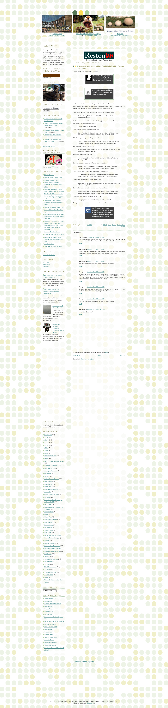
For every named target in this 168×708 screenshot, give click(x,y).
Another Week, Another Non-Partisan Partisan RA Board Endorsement (51, 291)
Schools (46, 556)
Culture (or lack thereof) (51, 479)
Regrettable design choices (52, 535)
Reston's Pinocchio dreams (52, 548)
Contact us (90, 703)
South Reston (48, 561)
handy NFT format (52, 167)
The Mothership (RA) (50, 598)
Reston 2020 (48, 601)
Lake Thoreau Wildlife (50, 626)
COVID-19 (47, 473)
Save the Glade (49, 640)
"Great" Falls (48, 434)
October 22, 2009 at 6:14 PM (95, 287)
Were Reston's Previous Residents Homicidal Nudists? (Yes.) (53, 184)
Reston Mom (48, 632)
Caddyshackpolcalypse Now (52, 465)
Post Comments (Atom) (88, 359)
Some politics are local (51, 559)
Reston (114, 225)
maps (46, 514)
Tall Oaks (47, 564)
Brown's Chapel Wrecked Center (54, 461)
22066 (46, 450)
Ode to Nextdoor (49, 244)
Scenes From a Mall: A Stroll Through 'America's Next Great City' (53, 239)
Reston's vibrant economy (52, 551)
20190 (105, 225)
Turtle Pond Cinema (50, 645)
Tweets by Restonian (49, 255)
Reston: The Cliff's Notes (51, 180)
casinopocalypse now (50, 471)
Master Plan (48, 517)
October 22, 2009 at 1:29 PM (95, 272)
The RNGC (88, 33)
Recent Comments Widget (49, 146)
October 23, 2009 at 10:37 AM (96, 309)
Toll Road (47, 569)
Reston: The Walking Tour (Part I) (54, 207)
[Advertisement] (85, 9)
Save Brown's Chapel (50, 637)
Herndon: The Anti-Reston (52, 232)
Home (99, 355)
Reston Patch (48, 609)
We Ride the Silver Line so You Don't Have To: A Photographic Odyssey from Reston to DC (53, 196)
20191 (46, 442)
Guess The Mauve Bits (51, 494)
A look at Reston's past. (57, 34)
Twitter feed (46, 264)
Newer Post (76, 355)
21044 (46, 448)
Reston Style (48, 629)
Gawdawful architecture (51, 489)
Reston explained (49, 543)
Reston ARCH (48, 611)
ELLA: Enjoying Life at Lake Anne (54, 621)
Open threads (48, 530)
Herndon (47, 497)
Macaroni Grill (48, 511)
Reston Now (48, 606)
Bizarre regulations (50, 455)
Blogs (109, 225)
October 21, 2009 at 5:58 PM (95, 249)
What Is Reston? (49, 175)
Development (48, 484)
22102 (46, 453)
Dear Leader (48, 481)
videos (46, 577)
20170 (46, 437)
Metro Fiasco (48, 522)
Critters (46, 476)
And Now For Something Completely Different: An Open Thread (58, 328)
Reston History (48, 614)
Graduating (47, 492)
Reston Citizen (48, 634)
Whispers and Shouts (50, 642)
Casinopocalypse (90, 36)
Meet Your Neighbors (50, 519)
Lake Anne (47, 504)
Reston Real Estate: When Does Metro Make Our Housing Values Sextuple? (54, 216)
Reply (80, 243)
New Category (48, 525)
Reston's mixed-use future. (120, 34)
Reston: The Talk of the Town (53, 177)
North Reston (48, 527)
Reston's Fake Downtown (121, 225)
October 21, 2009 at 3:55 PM (95, 237)
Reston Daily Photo (50, 624)
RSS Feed (46, 262)
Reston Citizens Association (52, 603)
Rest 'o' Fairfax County (51, 538)
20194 (46, 445)
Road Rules (47, 554)
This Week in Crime (50, 567)
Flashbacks (47, 486)
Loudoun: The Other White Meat (54, 234)
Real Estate (47, 532)
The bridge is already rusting (52, 134)
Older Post (122, 355)
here (106, 352)
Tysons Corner (48, 574)
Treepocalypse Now (50, 572)
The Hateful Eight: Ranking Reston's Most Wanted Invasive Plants (53, 202)
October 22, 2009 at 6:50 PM (95, 299)
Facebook (46, 266)
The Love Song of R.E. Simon (53, 246)
